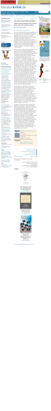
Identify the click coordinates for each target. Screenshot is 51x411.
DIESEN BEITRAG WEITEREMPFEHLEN (29, 151)
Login (13, 13)
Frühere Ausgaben (9, 15)
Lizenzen (27, 166)
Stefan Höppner (20, 27)
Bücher (17, 12)
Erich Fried (3, 81)
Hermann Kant (4, 73)
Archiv (8, 12)
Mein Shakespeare (4, 72)
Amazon (44, 61)
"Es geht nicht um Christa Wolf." (5, 119)
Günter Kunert (4, 67)
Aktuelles (3, 12)
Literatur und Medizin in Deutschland (6, 132)
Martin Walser (5, 69)
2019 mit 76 (3, 116)
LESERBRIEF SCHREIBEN (31, 150)
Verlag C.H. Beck (45, 38)
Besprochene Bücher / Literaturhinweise (22, 30)
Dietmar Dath (23, 131)
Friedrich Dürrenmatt (5, 75)
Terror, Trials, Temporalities (5, 138)
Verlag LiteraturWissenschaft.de (26, 213)
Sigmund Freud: (6, 157)
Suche (36, 12)
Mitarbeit (3, 13)
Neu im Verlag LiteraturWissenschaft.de (26, 191)
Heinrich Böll (3, 68)
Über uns (9, 13)
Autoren (22, 12)
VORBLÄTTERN (34, 18)
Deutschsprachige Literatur (29, 15)
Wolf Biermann (7, 71)
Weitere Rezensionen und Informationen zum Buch (26, 142)
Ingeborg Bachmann (5, 89)
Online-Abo (3, 37)
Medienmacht (4, 27)
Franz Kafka (3, 147)
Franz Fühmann (8, 84)
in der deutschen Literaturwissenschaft (5, 165)
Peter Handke (8, 86)
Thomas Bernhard (4, 79)
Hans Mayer (3, 22)
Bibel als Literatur (6, 160)
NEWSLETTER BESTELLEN (31, 154)
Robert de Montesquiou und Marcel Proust (6, 129)
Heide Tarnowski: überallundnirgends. (5, 110)
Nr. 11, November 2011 (17, 15)
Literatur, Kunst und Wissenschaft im (6, 152)
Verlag (48, 6)
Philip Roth (9, 67)
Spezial (13, 12)
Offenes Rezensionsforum (6, 29)
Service (26, 12)
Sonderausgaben (4, 64)
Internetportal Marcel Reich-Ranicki (5, 93)
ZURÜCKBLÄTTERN (18, 18)
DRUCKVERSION (33, 153)
